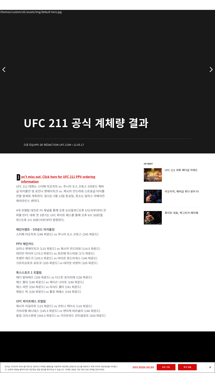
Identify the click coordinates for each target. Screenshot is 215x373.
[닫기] (210, 367)
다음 (210, 69)
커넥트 (157, 11)
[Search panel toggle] (200, 11)
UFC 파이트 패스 (175, 11)
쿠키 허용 (187, 367)
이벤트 (13, 11)
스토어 (193, 11)
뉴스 (49, 11)
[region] (107, 367)
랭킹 (24, 11)
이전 (4, 69)
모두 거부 (166, 367)
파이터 (37, 11)
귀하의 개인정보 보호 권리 (143, 367)
